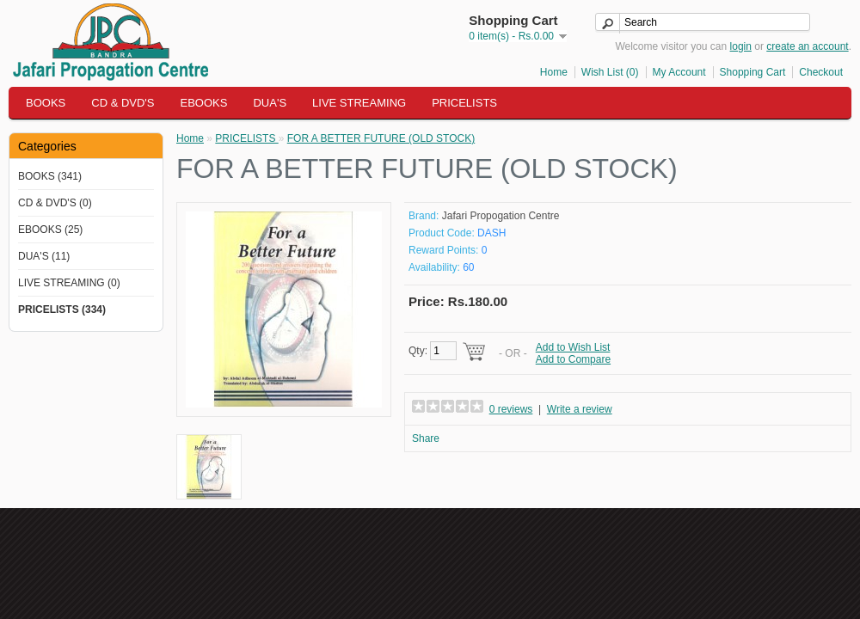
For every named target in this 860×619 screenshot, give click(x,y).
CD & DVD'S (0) (55, 203)
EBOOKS (204, 102)
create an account (807, 46)
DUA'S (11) (44, 256)
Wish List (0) (610, 72)
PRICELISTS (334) (62, 309)
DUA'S (269, 102)
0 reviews (511, 409)
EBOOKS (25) (50, 230)
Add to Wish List (573, 347)
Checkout (821, 72)
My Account (679, 72)
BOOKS (45, 102)
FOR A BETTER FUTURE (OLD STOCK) (381, 138)
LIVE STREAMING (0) (69, 283)
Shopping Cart (753, 72)
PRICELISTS (464, 102)
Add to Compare (573, 359)
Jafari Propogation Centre (501, 216)
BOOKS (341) (50, 176)
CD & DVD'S (122, 102)
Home (554, 72)
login (741, 46)
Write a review (579, 409)
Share (425, 438)
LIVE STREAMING (359, 102)
